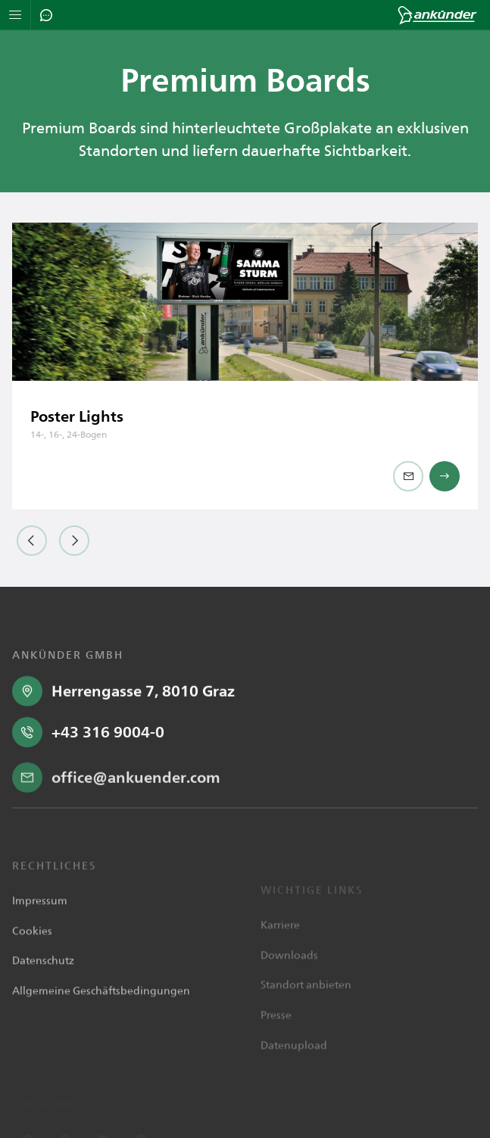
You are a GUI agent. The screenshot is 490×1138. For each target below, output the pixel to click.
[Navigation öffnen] (15, 15)
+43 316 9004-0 (107, 801)
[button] (31, 541)
